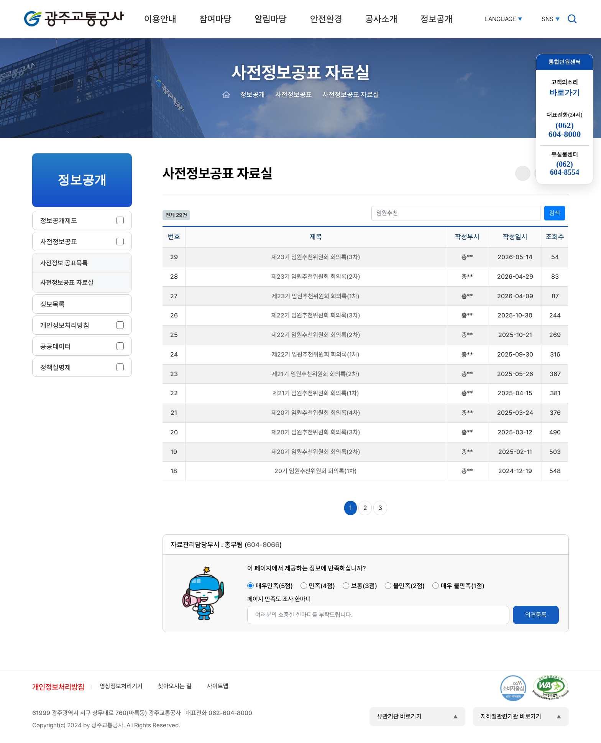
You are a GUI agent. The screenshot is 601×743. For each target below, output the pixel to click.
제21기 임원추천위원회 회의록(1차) (316, 393)
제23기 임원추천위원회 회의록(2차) (315, 276)
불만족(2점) (409, 586)
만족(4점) (322, 586)
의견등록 (536, 614)
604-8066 (263, 545)
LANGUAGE (500, 19)
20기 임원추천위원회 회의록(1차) (315, 471)
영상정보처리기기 (121, 686)
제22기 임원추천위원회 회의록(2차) (315, 335)
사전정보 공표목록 (64, 263)
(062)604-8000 (564, 129)
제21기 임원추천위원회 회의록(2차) (316, 374)
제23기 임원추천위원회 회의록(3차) (315, 257)
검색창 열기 (572, 18)
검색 (554, 213)
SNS (547, 19)
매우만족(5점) (274, 586)
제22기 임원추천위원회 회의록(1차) (316, 354)
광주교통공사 (40, 12)
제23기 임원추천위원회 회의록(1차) (316, 296)
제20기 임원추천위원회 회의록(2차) (315, 451)
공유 (522, 173)
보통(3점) (364, 586)
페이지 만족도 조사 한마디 (279, 599)
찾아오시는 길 (175, 686)
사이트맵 (217, 686)
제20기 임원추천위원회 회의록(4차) (315, 412)
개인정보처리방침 (58, 687)
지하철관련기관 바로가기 (511, 716)
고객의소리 (564, 88)
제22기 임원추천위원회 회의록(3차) (315, 315)
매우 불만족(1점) (462, 586)
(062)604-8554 (565, 168)
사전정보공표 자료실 (67, 282)
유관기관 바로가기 (399, 716)
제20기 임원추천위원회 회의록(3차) (315, 432)
